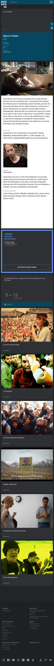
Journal (5, 608)
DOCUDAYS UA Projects (10, 643)
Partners (5, 630)
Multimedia (33, 628)
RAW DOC (32, 614)
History (5, 637)
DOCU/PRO (33, 608)
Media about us (35, 624)
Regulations (6, 624)
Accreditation (34, 626)
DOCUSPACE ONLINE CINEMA (27, 267)
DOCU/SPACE (6, 649)
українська (14, 2)
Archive (5, 639)
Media (32, 622)
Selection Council (8, 626)
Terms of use (34, 643)
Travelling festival (9, 645)
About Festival (7, 622)
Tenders (5, 634)
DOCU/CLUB (5, 647)
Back (4, 29)
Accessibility (6, 632)
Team (4, 628)
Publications (6, 610)
